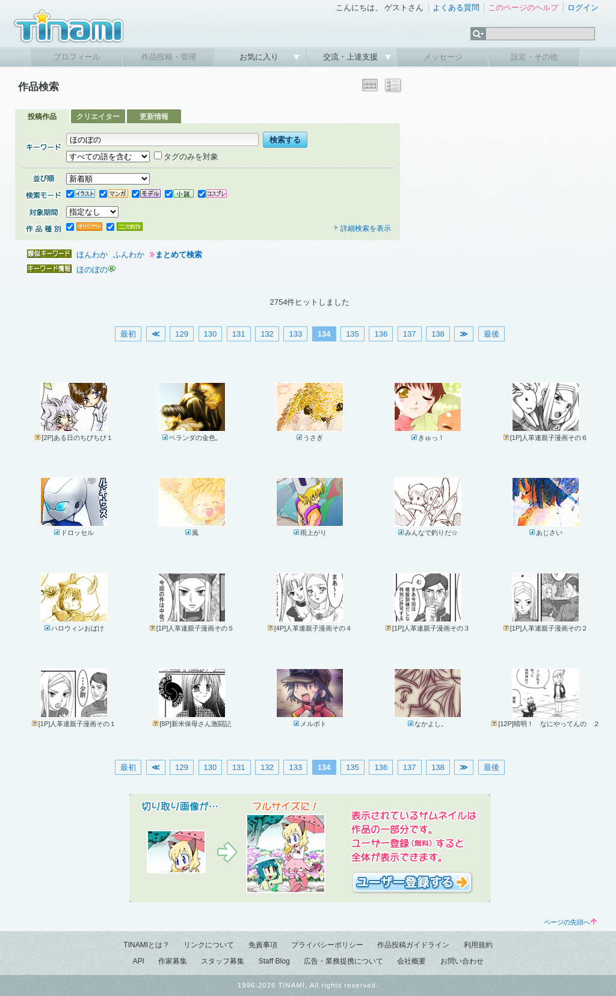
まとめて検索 (178, 254)
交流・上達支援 (351, 56)
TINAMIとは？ (146, 945)
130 (210, 333)
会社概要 (411, 961)
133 (295, 333)
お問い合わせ (462, 961)
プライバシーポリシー (327, 945)
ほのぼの (92, 269)
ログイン (583, 7)
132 (267, 333)
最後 (491, 333)
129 (181, 333)
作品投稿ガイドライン (413, 945)
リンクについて (208, 945)
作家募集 (172, 961)
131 (238, 333)
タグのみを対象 (186, 156)
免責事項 (262, 945)
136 (380, 333)
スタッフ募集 (222, 961)
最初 (128, 333)
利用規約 (478, 945)
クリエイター (98, 116)
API (138, 961)
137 (409, 333)
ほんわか (92, 254)
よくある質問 (456, 7)
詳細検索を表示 (362, 228)
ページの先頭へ (570, 922)
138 (438, 333)
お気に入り (260, 56)
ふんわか (128, 254)
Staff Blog (274, 961)
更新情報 (154, 116)
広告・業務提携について (343, 961)
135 (352, 333)
